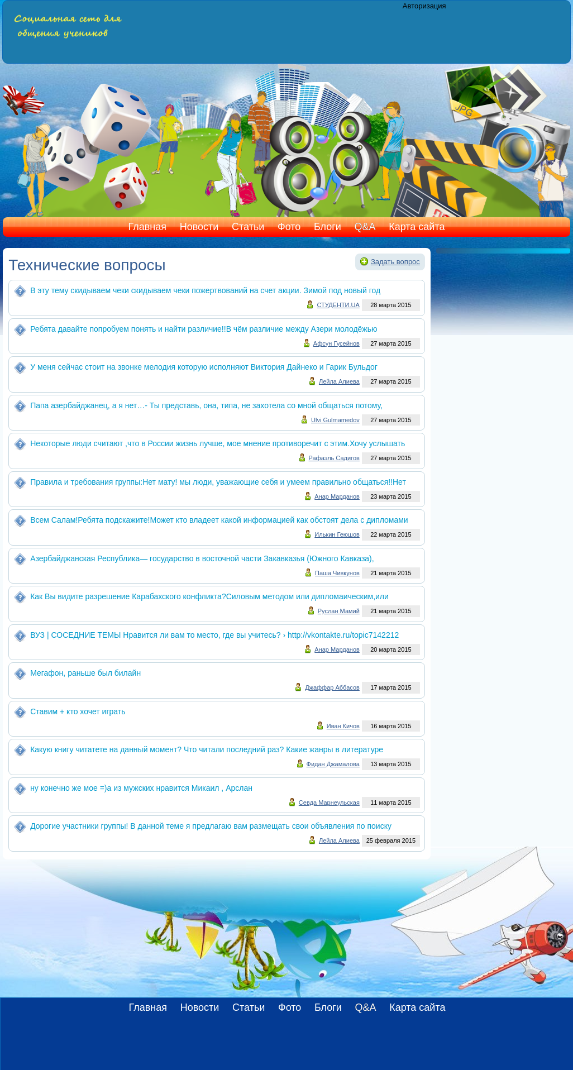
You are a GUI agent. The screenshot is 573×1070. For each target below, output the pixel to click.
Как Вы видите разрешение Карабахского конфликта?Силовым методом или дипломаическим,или (209, 596)
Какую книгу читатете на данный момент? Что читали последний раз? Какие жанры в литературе (206, 749)
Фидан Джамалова (333, 764)
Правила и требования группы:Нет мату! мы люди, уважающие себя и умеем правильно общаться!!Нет (218, 481)
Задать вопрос (395, 261)
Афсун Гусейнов (336, 343)
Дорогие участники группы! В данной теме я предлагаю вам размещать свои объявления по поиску (210, 825)
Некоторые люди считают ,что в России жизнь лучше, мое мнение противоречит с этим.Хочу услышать (217, 443)
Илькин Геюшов (337, 534)
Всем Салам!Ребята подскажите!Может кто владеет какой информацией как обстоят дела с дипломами (219, 519)
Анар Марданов (337, 496)
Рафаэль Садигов (334, 458)
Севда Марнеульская (329, 802)
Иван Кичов (343, 726)
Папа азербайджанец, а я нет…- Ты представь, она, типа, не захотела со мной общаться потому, (206, 405)
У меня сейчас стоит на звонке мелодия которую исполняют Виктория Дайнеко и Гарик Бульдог (204, 366)
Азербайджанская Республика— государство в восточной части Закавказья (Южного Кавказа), (202, 558)
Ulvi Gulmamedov (335, 420)
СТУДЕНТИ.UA (338, 305)
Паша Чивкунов (337, 573)
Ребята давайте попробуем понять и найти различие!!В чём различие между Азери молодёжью (203, 328)
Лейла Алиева (339, 381)
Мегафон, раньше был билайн (85, 672)
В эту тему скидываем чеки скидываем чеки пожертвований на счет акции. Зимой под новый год (205, 290)
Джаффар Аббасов (332, 687)
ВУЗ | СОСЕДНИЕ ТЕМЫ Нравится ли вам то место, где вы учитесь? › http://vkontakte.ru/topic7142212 (214, 634)
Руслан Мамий (339, 611)
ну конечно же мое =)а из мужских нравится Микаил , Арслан (141, 788)
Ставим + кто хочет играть (77, 711)
